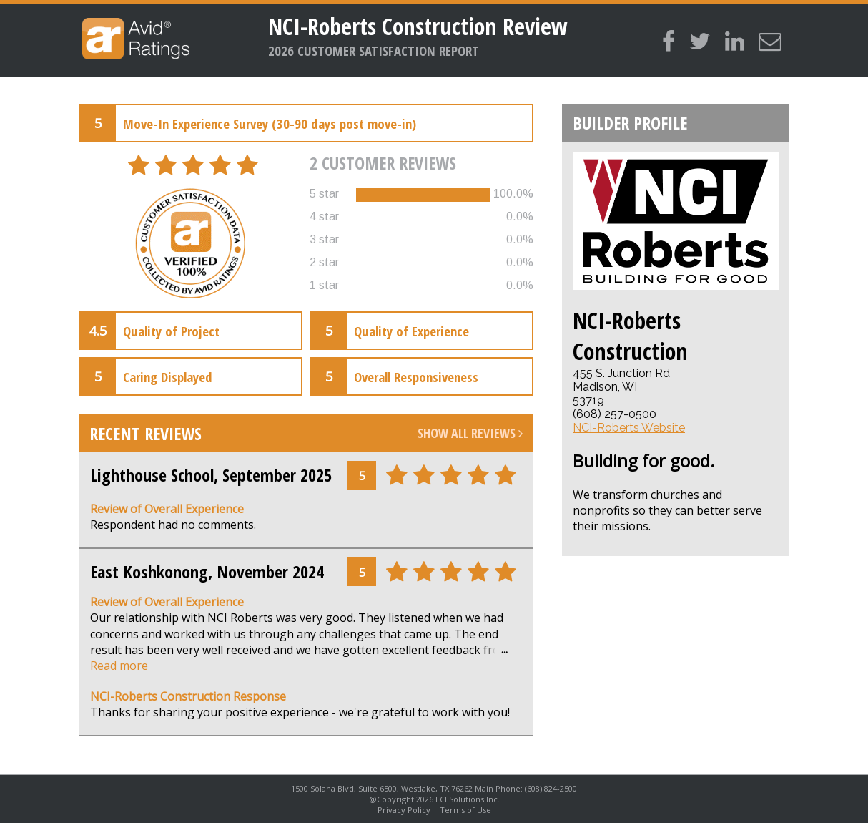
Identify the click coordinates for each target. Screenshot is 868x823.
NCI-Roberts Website (629, 427)
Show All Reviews (470, 433)
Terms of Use (465, 809)
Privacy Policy (404, 809)
